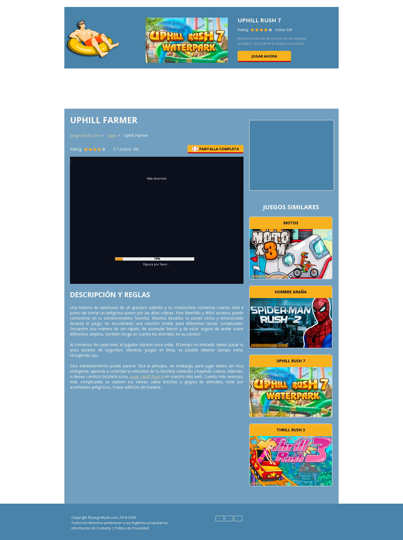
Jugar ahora (264, 56)
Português (238, 518)
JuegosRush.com (85, 135)
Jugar (112, 135)
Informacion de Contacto (91, 528)
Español (229, 518)
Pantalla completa (215, 148)
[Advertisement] (201, 88)
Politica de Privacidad (132, 528)
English (219, 518)
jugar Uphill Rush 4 (147, 376)
